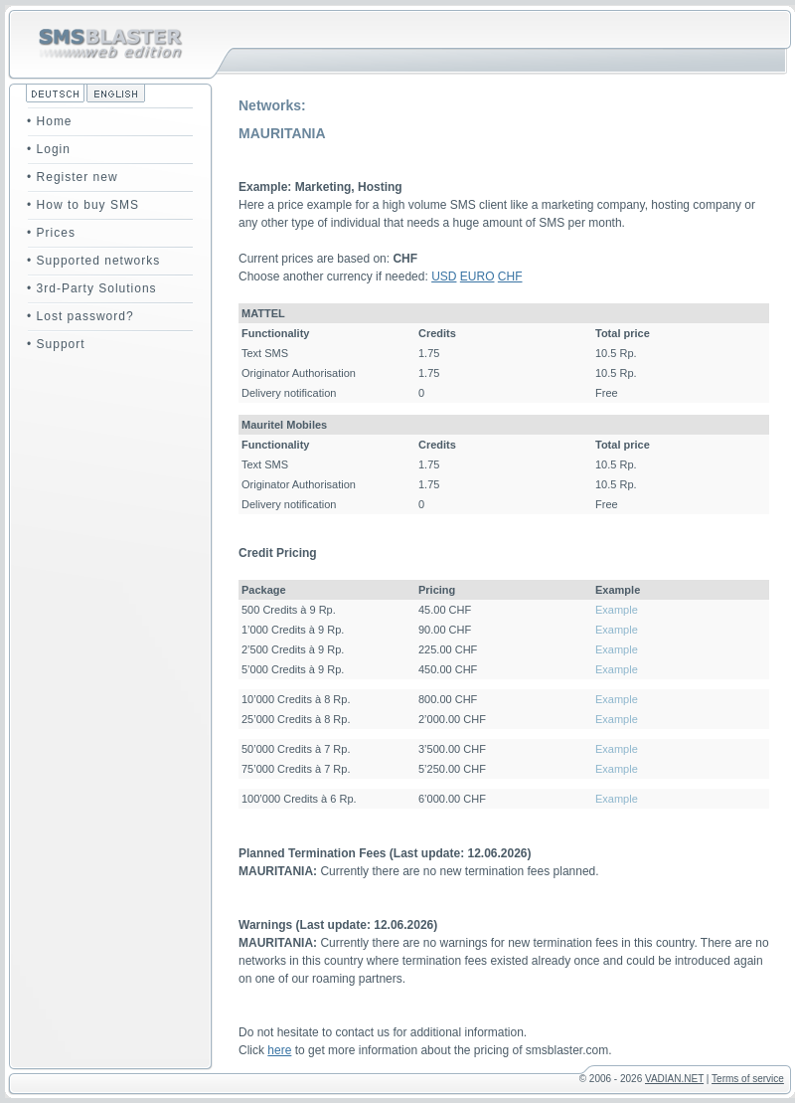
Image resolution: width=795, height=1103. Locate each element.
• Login (49, 149)
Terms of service (748, 1078)
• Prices (51, 233)
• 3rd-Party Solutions (92, 288)
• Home (50, 121)
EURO (477, 276)
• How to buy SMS (83, 205)
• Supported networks (93, 261)
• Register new (72, 177)
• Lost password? (80, 316)
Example (616, 610)
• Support (56, 344)
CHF (510, 276)
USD (443, 276)
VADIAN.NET (674, 1078)
